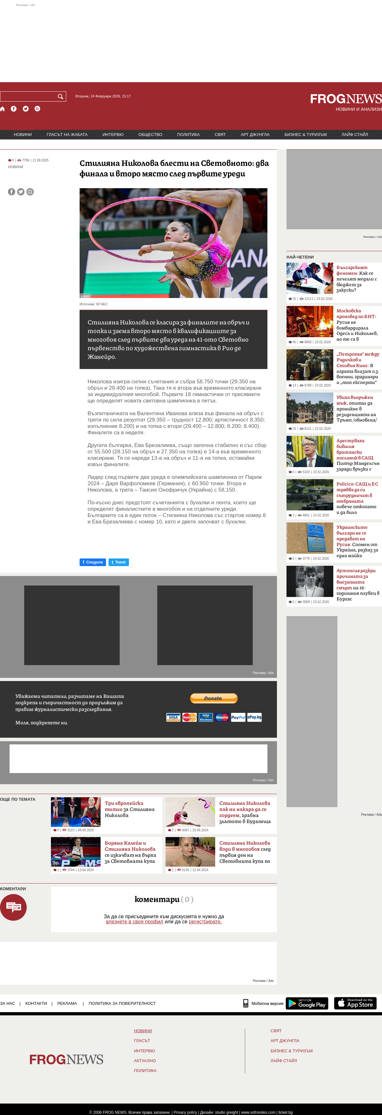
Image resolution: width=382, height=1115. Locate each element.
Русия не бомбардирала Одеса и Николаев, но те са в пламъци (357, 327)
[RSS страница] (37, 109)
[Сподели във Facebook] (11, 191)
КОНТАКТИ (36, 1003)
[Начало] (2, 109)
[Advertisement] (191, 43)
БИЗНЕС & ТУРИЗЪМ (306, 134)
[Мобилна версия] (263, 1003)
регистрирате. (205, 921)
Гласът (142, 1041)
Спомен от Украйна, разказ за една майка (357, 541)
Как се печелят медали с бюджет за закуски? (356, 279)
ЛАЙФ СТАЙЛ (355, 134)
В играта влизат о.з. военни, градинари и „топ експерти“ (357, 368)
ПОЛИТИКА (188, 134)
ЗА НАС (7, 1003)
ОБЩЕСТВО (150, 134)
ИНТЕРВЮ (113, 134)
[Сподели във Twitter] (21, 191)
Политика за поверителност (122, 1003)
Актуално (145, 1061)
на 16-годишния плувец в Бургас (357, 585)
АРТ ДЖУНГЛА (255, 134)
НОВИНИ (23, 134)
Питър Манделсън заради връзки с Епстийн (357, 457)
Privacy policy (185, 1112)
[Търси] (62, 96)
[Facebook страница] (14, 109)
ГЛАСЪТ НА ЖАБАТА (67, 134)
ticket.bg (286, 1112)
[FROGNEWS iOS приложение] (355, 1003)
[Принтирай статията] (30, 191)
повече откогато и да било (357, 498)
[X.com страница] (26, 109)
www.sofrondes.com (258, 1112)
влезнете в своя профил (134, 921)
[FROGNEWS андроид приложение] (307, 1003)
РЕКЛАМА (67, 1003)
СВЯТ (220, 134)
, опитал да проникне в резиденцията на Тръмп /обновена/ (356, 408)
